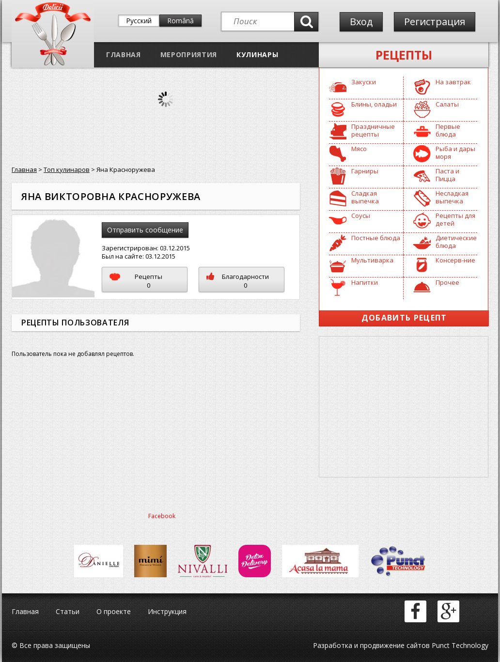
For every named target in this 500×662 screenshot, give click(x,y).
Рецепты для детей (455, 219)
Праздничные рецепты (373, 130)
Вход (361, 21)
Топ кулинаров (67, 169)
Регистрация (434, 21)
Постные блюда (375, 237)
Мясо (359, 148)
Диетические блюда (456, 241)
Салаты (447, 104)
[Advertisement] (403, 406)
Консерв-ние (455, 260)
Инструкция (167, 611)
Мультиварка (372, 260)
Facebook (161, 516)
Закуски (363, 81)
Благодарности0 (237, 281)
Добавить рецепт (404, 317)
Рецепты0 (135, 281)
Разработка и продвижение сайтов (371, 645)
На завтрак (453, 81)
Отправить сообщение (145, 229)
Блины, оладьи (374, 104)
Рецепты (403, 54)
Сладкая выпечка (365, 197)
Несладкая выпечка (452, 197)
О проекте (113, 611)
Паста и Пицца (447, 175)
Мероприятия (188, 54)
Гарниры (364, 171)
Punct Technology (459, 645)
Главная (123, 54)
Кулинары (257, 54)
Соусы (360, 215)
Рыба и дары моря (455, 152)
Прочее (447, 282)
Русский (139, 20)
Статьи (67, 611)
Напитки (364, 282)
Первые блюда (448, 130)
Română (180, 20)
